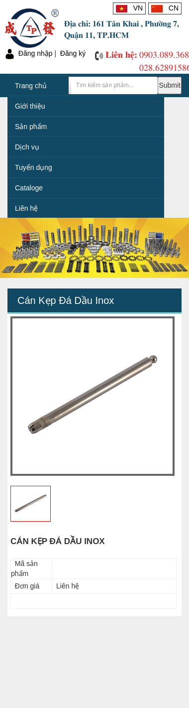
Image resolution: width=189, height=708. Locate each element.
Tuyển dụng (33, 167)
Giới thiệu (30, 106)
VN (129, 8)
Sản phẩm (31, 127)
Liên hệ (26, 208)
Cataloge (29, 188)
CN (165, 8)
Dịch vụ (27, 147)
